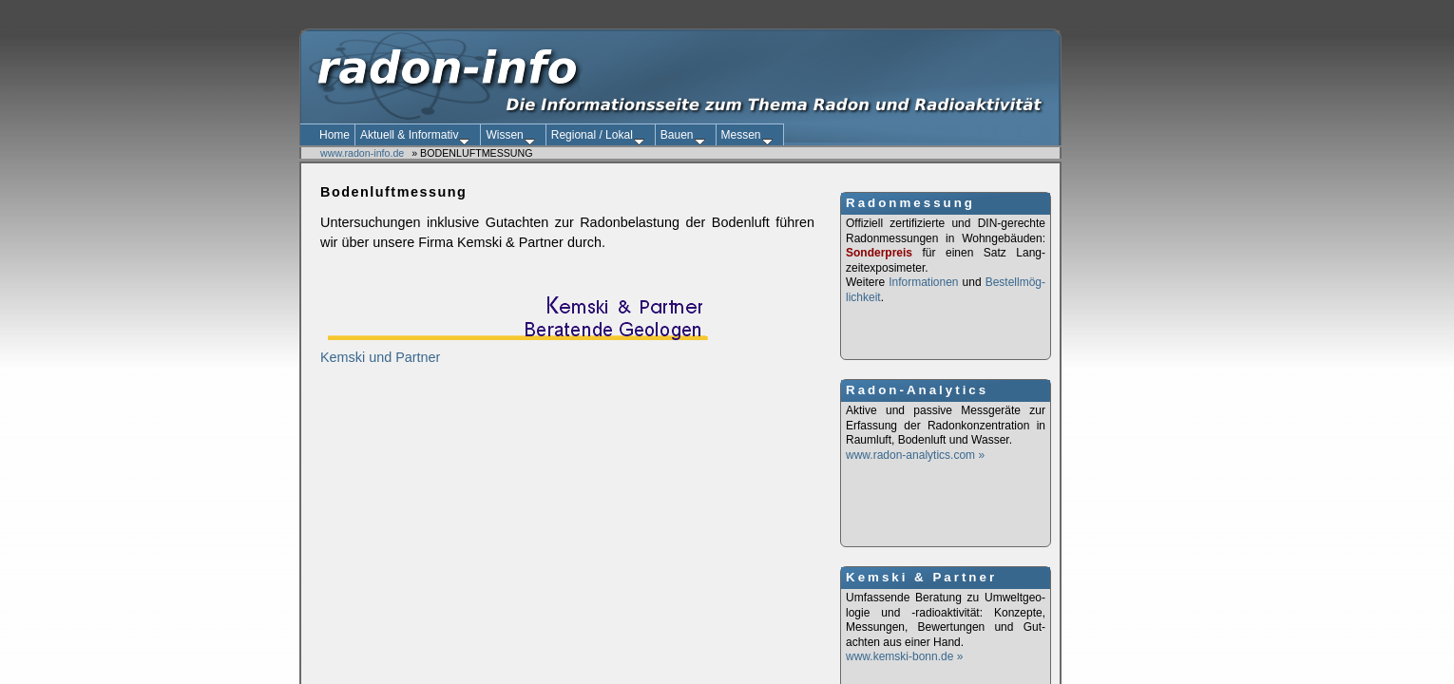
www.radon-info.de (362, 153)
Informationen (923, 282)
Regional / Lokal (597, 136)
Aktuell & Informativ (414, 136)
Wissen (510, 136)
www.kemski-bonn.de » (906, 656)
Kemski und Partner (514, 350)
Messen (747, 136)
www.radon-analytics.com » (915, 455)
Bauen (682, 136)
